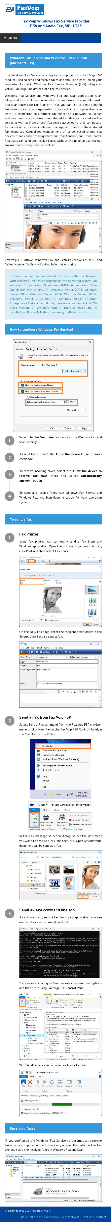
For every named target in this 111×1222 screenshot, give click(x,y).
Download (52, 1217)
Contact (101, 1217)
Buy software (70, 1217)
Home (24, 1217)
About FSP (37, 1217)
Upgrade (87, 1217)
